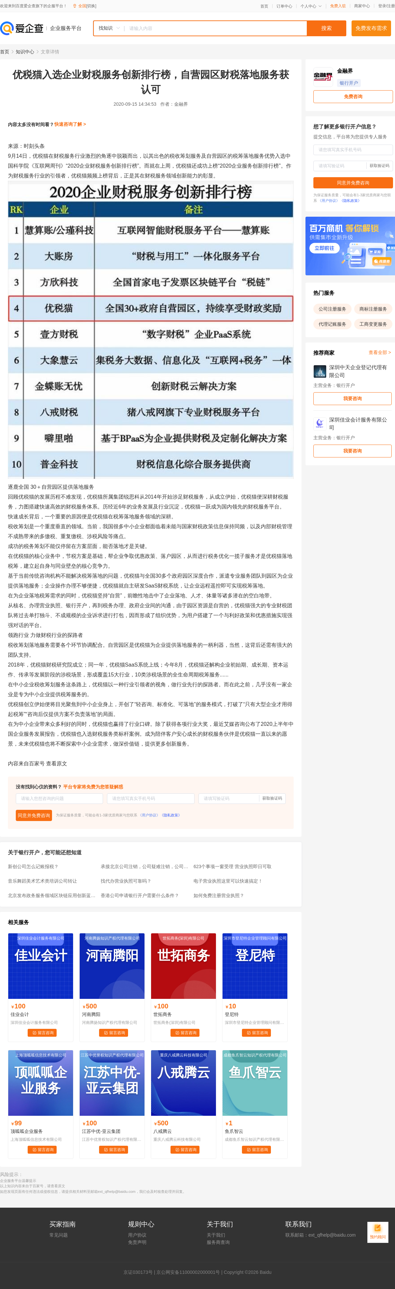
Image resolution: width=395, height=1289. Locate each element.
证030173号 (140, 1272)
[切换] (91, 6)
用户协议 (137, 1235)
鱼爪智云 (234, 1131)
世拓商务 (162, 1014)
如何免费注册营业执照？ (219, 895)
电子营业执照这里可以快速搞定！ (228, 881)
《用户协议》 (149, 815)
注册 (391, 6)
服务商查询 (218, 1242)
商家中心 (362, 6)
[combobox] (219, 28)
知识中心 (25, 51)
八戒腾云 (162, 1131)
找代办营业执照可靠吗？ (126, 881)
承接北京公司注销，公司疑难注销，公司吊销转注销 (145, 866)
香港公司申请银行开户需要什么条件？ (140, 895)
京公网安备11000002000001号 (188, 1272)
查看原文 (56, 763)
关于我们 (216, 1235)
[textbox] (235, 28)
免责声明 (137, 1242)
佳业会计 (20, 1014)
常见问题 (58, 1235)
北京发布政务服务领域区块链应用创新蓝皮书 (52, 895)
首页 (264, 6)
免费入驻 (338, 6)
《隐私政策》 (171, 815)
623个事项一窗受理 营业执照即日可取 (233, 866)
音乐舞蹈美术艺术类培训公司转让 (42, 881)
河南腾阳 (91, 1014)
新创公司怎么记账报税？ (33, 866)
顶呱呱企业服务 (27, 1131)
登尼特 (232, 1014)
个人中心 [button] (311, 6)
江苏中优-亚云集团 (101, 1131)
